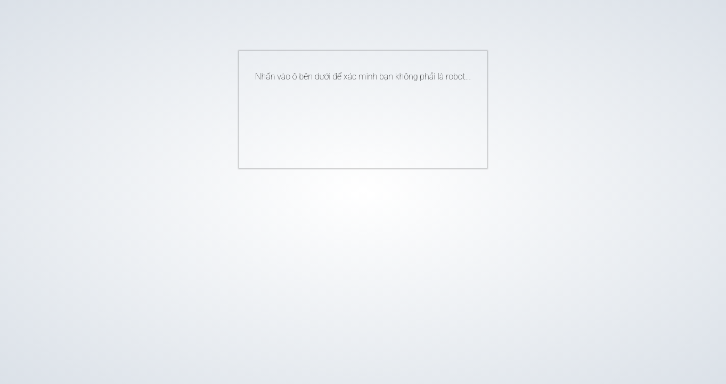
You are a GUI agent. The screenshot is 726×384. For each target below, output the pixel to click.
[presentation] (347, 120)
